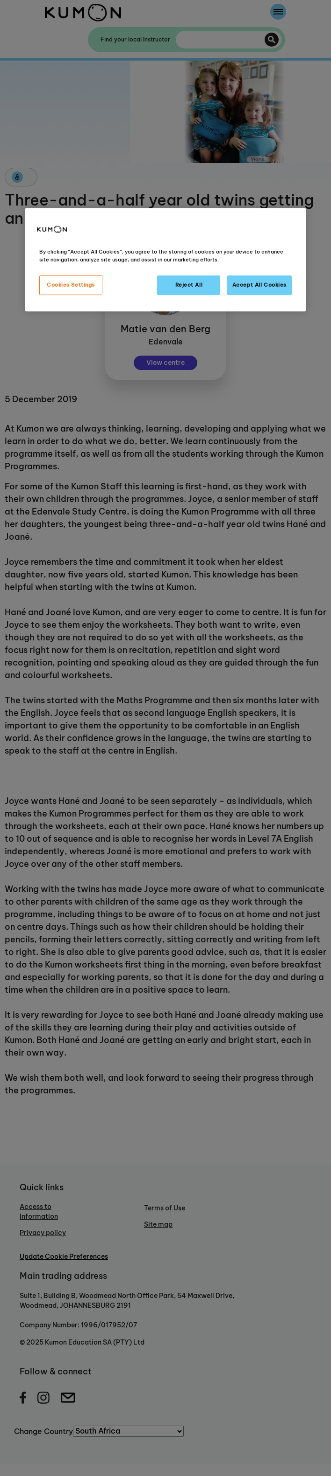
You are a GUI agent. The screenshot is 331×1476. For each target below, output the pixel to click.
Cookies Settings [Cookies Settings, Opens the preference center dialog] (71, 284)
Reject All (189, 284)
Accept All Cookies (259, 284)
